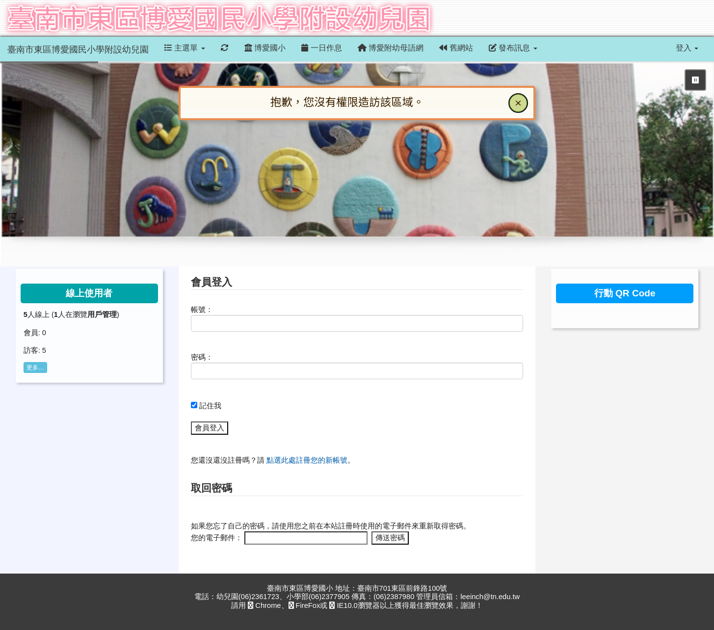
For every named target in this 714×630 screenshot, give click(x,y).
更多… (35, 367)
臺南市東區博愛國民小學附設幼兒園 (78, 49)
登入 (687, 48)
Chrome (264, 605)
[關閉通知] (518, 103)
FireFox (304, 605)
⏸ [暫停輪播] (695, 80)
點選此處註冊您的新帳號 (306, 460)
